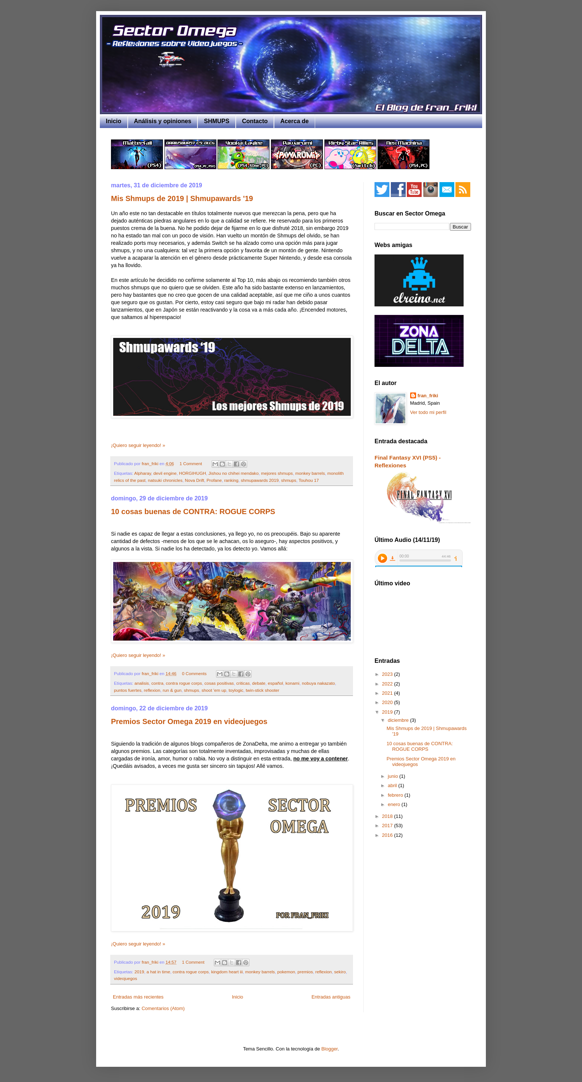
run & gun (172, 690)
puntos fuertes (127, 690)
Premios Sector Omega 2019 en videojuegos (189, 721)
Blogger (329, 1049)
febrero (396, 795)
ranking (231, 480)
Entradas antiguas (330, 997)
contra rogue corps (184, 683)
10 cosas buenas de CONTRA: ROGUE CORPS (193, 511)
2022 (388, 684)
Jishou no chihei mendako (233, 473)
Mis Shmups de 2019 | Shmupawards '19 (182, 198)
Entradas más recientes (138, 997)
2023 (388, 674)
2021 (388, 693)
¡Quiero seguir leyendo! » (138, 445)
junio (393, 776)
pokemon (286, 971)
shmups (288, 480)
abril (393, 785)
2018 (388, 816)
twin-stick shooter (262, 690)
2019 (139, 971)
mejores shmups (277, 473)
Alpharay (142, 473)
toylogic (236, 690)
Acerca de (294, 121)
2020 (388, 702)
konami (292, 683)
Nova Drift (194, 480)
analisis (141, 683)
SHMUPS (216, 121)
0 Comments (194, 673)
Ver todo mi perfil (428, 412)
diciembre (399, 720)
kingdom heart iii (227, 971)
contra (157, 683)
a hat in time (158, 971)
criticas (242, 683)
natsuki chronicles (165, 480)
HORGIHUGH (192, 473)
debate (258, 683)
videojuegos (125, 978)
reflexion (152, 690)
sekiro (340, 971)
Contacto (255, 121)
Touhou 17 (309, 480)
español (275, 683)
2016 (388, 835)
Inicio (113, 121)
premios (305, 971)
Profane (214, 480)
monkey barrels (310, 473)
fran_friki (428, 395)
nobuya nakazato (318, 683)
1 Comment (191, 463)
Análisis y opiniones (163, 121)
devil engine (164, 473)
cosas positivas (219, 683)
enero (395, 804)
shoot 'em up (214, 690)
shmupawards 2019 (260, 480)
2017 (388, 825)
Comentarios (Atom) (162, 1008)
